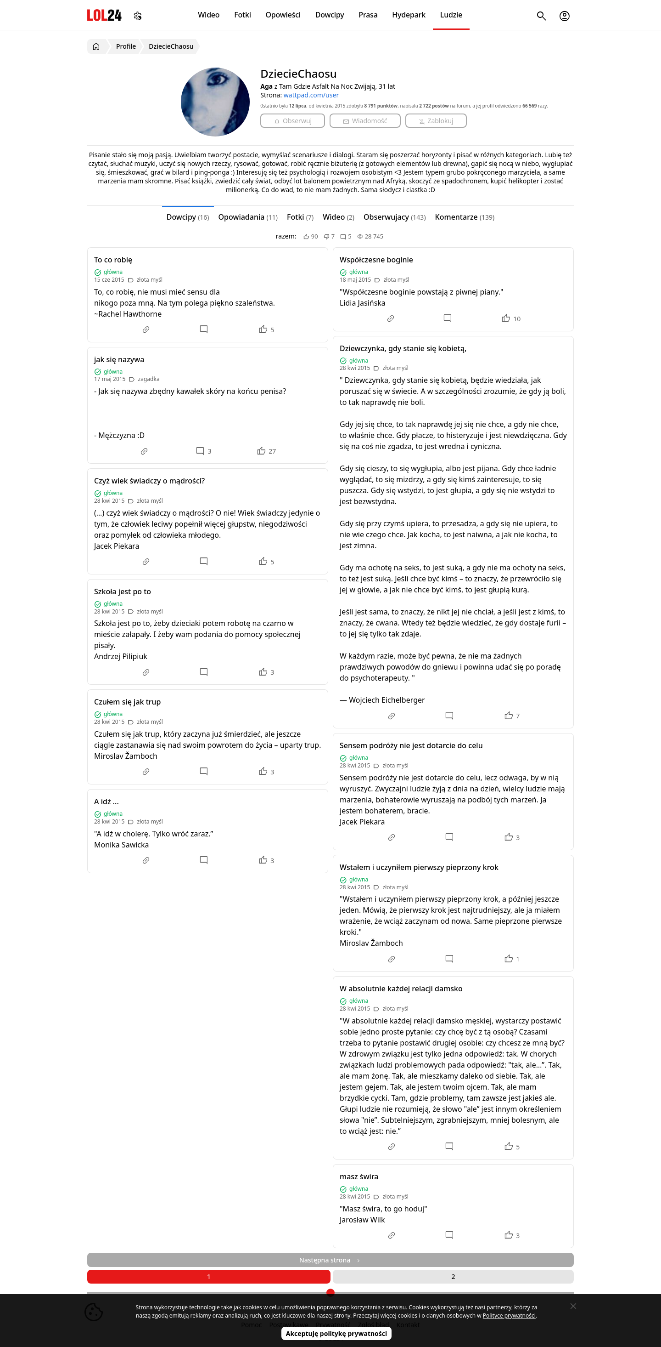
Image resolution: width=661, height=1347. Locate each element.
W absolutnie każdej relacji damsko (401, 988)
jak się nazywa (119, 359)
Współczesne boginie (376, 260)
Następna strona (330, 1260)
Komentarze (465, 217)
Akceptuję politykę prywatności (336, 1333)
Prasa (368, 15)
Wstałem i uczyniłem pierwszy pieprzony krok (419, 867)
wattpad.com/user (311, 95)
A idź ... (106, 801)
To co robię (113, 260)
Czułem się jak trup (127, 702)
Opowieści (283, 15)
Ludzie (451, 15)
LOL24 (104, 15)
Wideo (208, 15)
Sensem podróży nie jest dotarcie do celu (411, 745)
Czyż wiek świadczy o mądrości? (149, 481)
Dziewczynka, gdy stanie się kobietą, (403, 348)
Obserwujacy (395, 217)
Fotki (242, 15)
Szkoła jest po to (122, 591)
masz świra (359, 1176)
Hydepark (409, 15)
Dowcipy (329, 15)
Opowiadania (248, 217)
